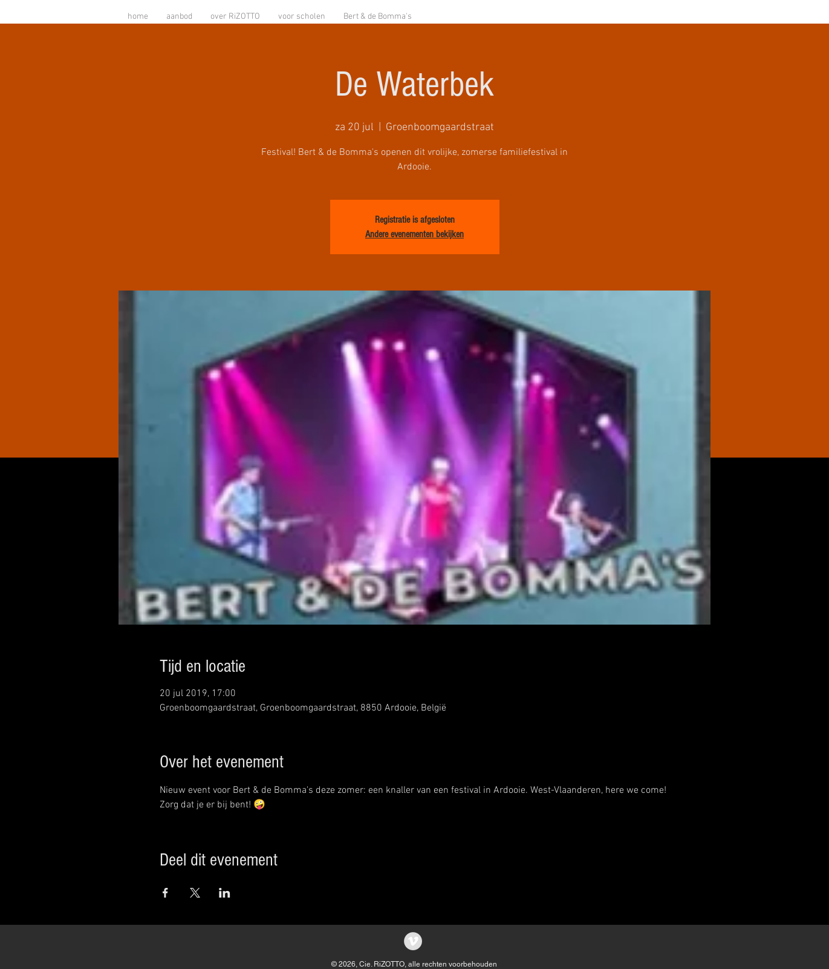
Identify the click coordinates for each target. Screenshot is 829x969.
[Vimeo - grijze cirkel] (413, 941)
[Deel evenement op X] (195, 893)
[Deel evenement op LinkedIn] (224, 893)
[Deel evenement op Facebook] (165, 893)
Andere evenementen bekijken (414, 234)
